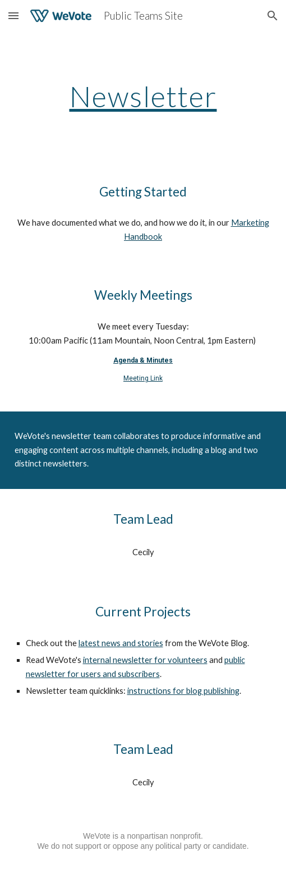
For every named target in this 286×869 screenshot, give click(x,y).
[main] (143, 96)
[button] (13, 15)
